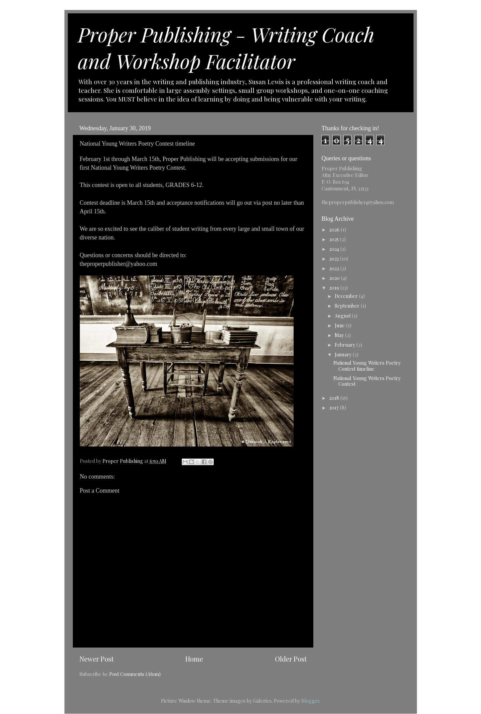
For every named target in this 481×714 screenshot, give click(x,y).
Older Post (291, 658)
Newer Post (96, 658)
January (344, 354)
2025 (334, 239)
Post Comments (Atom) (135, 674)
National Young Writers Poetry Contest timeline (366, 365)
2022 (334, 268)
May (340, 335)
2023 (334, 258)
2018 (334, 397)
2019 (334, 287)
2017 (334, 407)
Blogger (310, 700)
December (347, 296)
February (345, 344)
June (340, 325)
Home (194, 658)
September (348, 305)
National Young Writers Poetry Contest (366, 381)
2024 (334, 248)
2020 (335, 278)
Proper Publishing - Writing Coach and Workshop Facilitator (226, 47)
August (343, 315)
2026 (335, 229)
